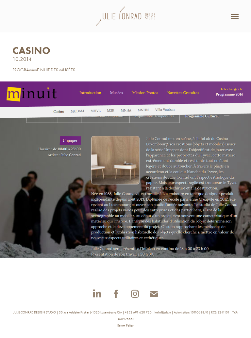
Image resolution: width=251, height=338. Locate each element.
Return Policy (125, 326)
